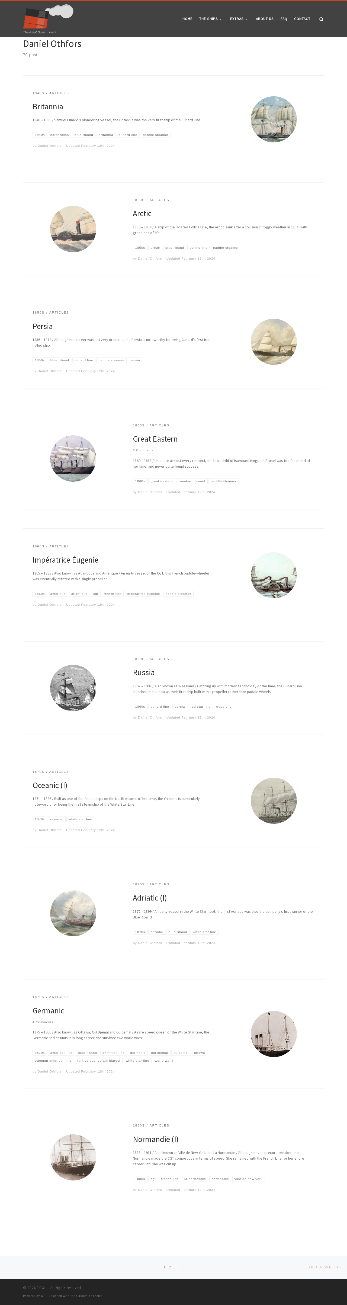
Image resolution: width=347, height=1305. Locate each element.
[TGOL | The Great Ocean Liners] (48, 15)
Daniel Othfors (50, 165)
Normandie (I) (156, 1159)
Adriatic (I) (150, 917)
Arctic (142, 233)
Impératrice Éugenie (65, 580)
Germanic (48, 1030)
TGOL (41, 1287)
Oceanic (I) (50, 805)
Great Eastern (155, 459)
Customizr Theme (89, 1296)
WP (43, 1296)
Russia (144, 692)
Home (27, 47)
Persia (43, 346)
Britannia (48, 126)
